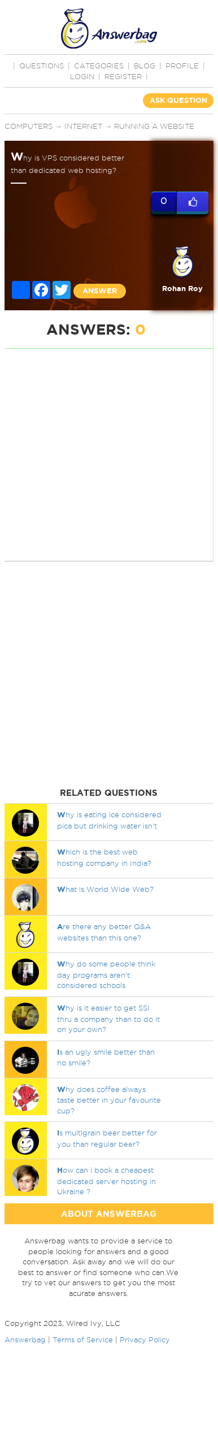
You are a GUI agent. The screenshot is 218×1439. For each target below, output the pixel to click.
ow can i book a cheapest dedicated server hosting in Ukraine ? (106, 1180)
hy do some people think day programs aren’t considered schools (106, 974)
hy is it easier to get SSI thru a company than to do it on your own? (108, 1018)
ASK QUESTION (178, 100)
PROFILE (182, 66)
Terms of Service (83, 1339)
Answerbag (25, 1339)
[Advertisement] (106, 455)
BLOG (144, 66)
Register (123, 76)
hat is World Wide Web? (105, 889)
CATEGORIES (99, 66)
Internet (83, 126)
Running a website (154, 126)
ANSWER (99, 291)
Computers (29, 126)
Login (82, 76)
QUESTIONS (41, 66)
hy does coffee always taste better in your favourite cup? (109, 1100)
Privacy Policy (145, 1339)
